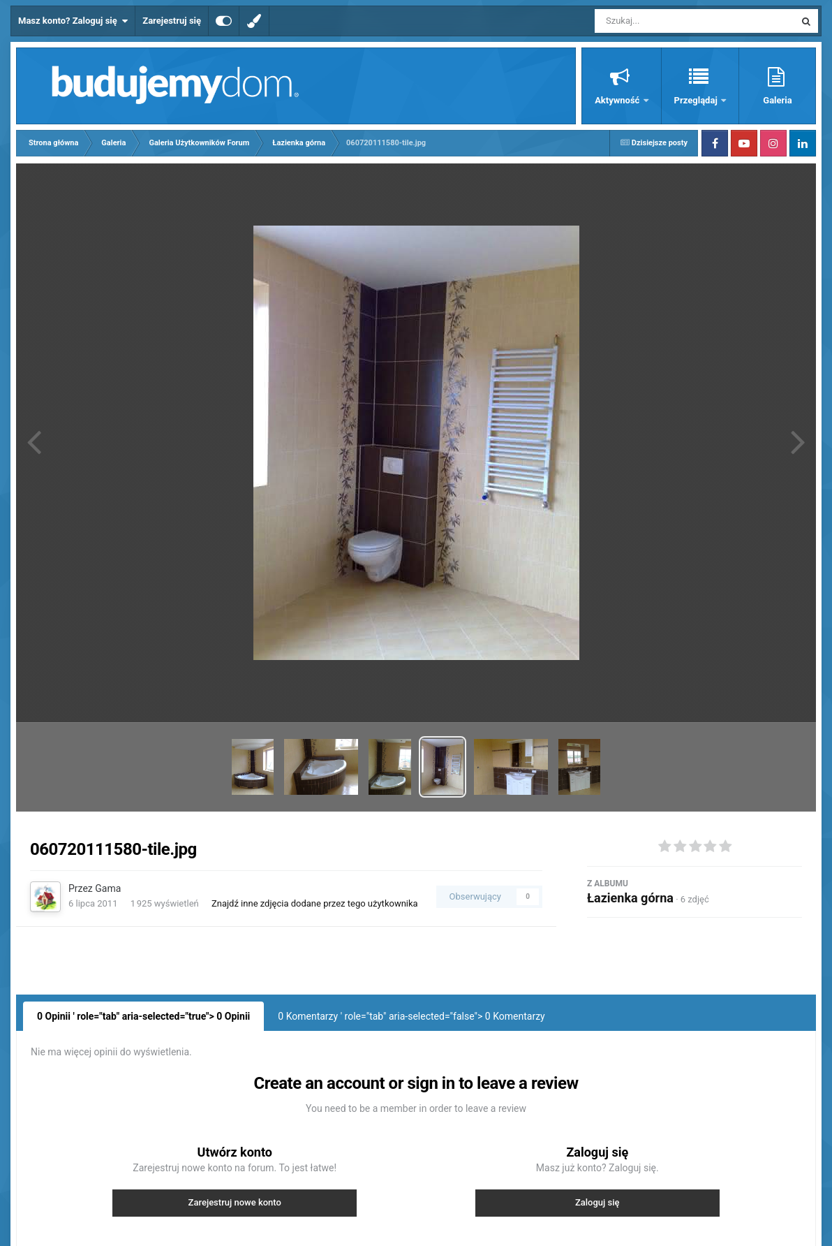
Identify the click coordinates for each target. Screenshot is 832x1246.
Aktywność (618, 100)
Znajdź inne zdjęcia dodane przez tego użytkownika (314, 903)
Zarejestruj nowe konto (234, 1202)
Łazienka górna (630, 897)
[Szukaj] (663, 21)
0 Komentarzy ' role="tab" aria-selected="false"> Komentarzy (411, 1016)
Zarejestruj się (171, 20)
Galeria (777, 100)
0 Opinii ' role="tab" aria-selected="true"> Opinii (143, 1016)
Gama (108, 888)
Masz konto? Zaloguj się (73, 21)
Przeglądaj (697, 100)
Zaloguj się (597, 1202)
